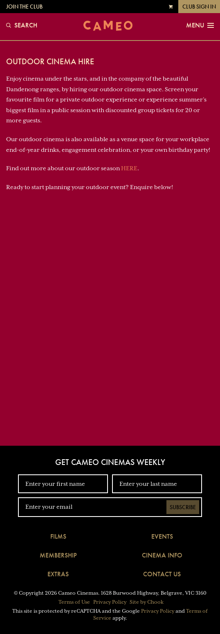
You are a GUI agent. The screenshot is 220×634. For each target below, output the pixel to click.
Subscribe (183, 507)
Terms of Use (74, 602)
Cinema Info (162, 555)
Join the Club (24, 6)
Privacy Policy (109, 602)
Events (162, 536)
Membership (58, 555)
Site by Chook (147, 602)
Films (58, 536)
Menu (200, 25)
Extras (58, 574)
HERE (129, 168)
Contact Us (162, 574)
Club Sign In (199, 6)
